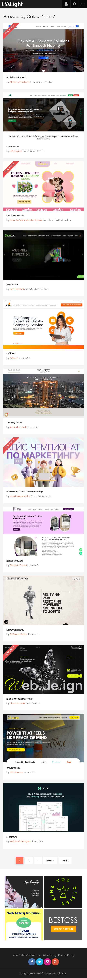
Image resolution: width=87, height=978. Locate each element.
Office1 (10, 353)
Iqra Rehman (17, 289)
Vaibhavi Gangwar (20, 841)
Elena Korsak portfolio (19, 698)
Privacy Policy (66, 955)
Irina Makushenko (20, 496)
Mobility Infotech (16, 77)
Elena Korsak (17, 703)
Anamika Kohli (18, 427)
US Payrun (12, 146)
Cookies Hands (15, 215)
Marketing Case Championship (24, 491)
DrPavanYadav (15, 629)
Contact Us (33, 955)
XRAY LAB (12, 284)
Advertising (49, 955)
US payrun (16, 151)
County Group (14, 422)
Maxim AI (11, 837)
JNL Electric (13, 768)
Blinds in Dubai (18, 565)
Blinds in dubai (14, 560)
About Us (18, 955)
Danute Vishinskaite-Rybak (26, 220)
